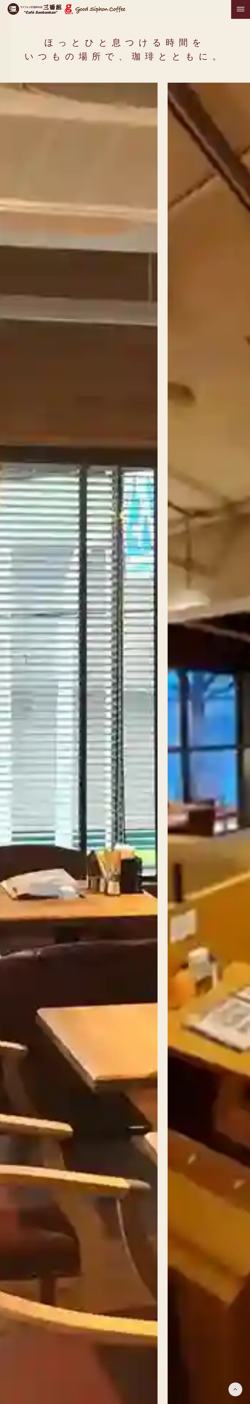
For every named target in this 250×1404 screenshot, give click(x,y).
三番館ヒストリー (218, 1305)
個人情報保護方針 (177, 1330)
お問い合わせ (222, 1330)
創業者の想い (119, 1318)
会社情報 (227, 1318)
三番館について (138, 1305)
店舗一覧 (197, 1318)
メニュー (177, 1305)
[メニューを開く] (240, 9)
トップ (102, 1305)
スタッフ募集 (160, 1318)
